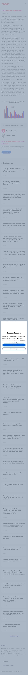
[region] (14, 337)
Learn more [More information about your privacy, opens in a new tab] (22, 340)
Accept (14, 345)
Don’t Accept (14, 348)
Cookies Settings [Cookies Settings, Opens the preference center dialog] (14, 342)
